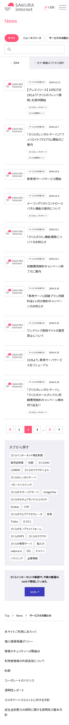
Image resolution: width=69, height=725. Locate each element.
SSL (29, 551)
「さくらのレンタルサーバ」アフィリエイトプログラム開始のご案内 (45, 139)
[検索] (9, 49)
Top (7, 615)
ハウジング (17, 558)
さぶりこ (27, 521)
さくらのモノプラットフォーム (26, 529)
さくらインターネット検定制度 (27, 455)
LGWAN (15, 470)
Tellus (14, 521)
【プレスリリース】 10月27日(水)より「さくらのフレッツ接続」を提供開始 (44, 94)
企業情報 (32, 558)
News (19, 615)
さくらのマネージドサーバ (25, 492)
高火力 (40, 543)
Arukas (15, 507)
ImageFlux (49, 492)
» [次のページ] (50, 429)
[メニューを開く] (62, 7)
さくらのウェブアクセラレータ (26, 514)
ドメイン (40, 551)
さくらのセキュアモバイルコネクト (29, 499)
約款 (30, 462)
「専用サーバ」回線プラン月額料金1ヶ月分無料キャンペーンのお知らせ (45, 301)
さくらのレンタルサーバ (38, 107)
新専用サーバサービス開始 (44, 179)
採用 (49, 514)
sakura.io (16, 551)
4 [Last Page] (59, 429)
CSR (26, 507)
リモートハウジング (21, 484)
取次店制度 (17, 462)
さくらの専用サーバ (36, 113)
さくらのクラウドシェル (36, 470)
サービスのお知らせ (37, 82)
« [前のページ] (10, 429)
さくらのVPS (17, 536)
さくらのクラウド (37, 536)
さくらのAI (43, 462)
